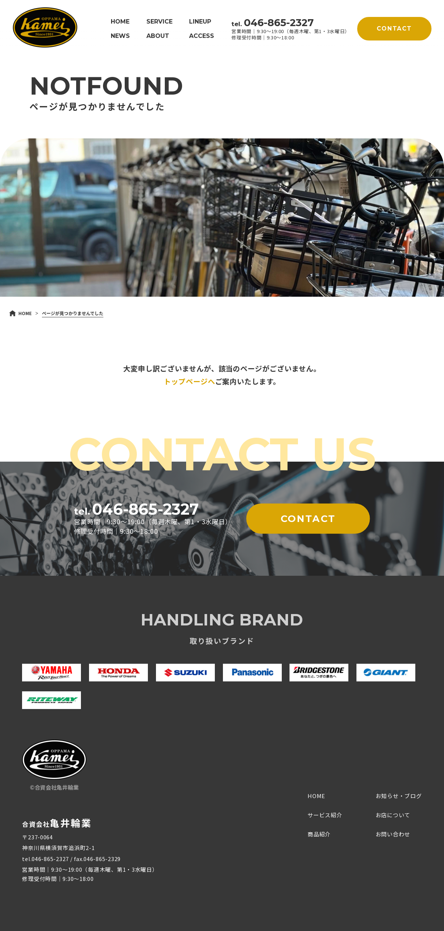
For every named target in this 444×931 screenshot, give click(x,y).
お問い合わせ (393, 834)
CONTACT (394, 28)
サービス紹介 (325, 815)
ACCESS (201, 35)
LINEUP (200, 21)
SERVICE (159, 21)
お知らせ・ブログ (399, 796)
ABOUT (157, 35)
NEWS (120, 35)
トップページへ (189, 381)
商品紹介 (319, 834)
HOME (120, 21)
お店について (393, 815)
